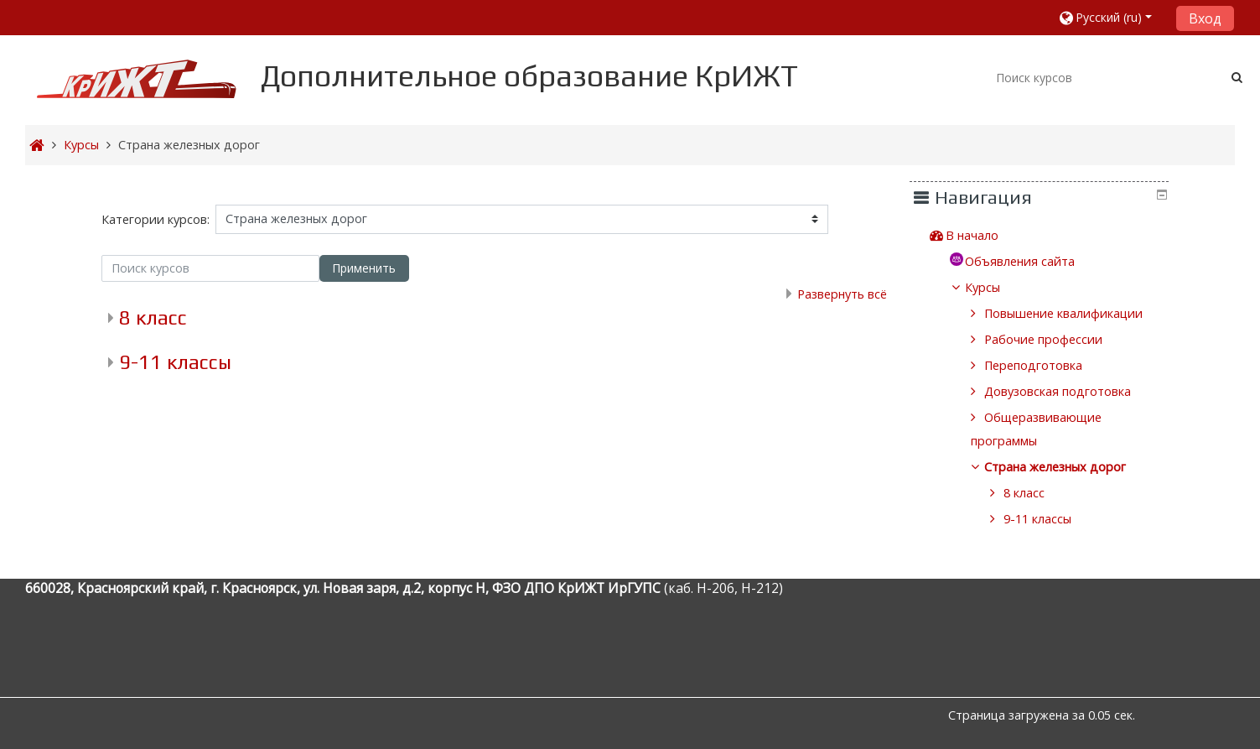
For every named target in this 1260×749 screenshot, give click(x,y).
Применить (364, 268)
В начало (984, 235)
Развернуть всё (842, 294)
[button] (1111, 17)
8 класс (153, 317)
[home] (136, 78)
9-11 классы (175, 362)
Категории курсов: (155, 219)
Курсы (995, 287)
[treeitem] (1054, 235)
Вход (1205, 18)
